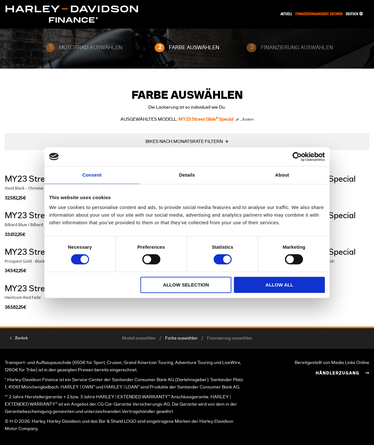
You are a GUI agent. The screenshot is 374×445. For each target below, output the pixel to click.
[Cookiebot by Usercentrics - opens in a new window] (297, 156)
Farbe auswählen (181, 338)
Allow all (279, 284)
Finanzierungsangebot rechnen (319, 14)
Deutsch (354, 14)
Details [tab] (187, 175)
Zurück (21, 338)
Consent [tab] (92, 175)
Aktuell (286, 14)
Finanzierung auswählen (229, 338)
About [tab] (282, 175)
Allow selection (186, 284)
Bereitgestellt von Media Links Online (332, 362)
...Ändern (245, 119)
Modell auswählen (139, 338)
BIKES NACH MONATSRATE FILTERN (184, 141)
